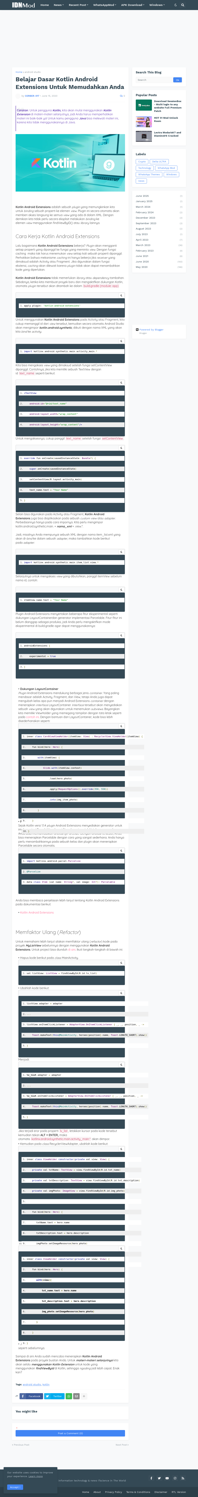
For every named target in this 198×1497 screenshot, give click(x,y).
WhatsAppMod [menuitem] (103, 5)
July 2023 (159, 234)
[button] (176, 5)
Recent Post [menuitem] (77, 5)
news (141, 181)
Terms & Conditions (138, 1492)
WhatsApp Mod (166, 168)
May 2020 (159, 267)
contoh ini (32, 717)
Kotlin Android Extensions (37, 912)
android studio (33, 72)
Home (19, 72)
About (97, 1492)
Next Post (121, 1445)
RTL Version (179, 1492)
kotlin (46, 1384)
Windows (171, 174)
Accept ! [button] (15, 1487)
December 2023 (159, 218)
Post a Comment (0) (70, 1433)
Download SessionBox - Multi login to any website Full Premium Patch (168, 106)
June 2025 (159, 196)
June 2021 (159, 256)
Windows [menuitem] (156, 5)
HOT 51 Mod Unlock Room (166, 119)
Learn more (36, 1476)
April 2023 (159, 240)
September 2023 (159, 223)
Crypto (142, 161)
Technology (144, 168)
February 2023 (159, 251)
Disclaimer (160, 1492)
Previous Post (21, 1445)
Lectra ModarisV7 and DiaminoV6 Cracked (167, 134)
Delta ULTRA (159, 161)
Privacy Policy (113, 1492)
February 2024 (159, 212)
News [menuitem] (58, 5)
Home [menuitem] (45, 5)
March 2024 (159, 207)
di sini (72, 949)
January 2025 (159, 201)
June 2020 (159, 262)
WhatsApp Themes (149, 174)
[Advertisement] (99, 39)
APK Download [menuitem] (131, 5)
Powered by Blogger (150, 329)
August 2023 (159, 229)
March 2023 (159, 245)
